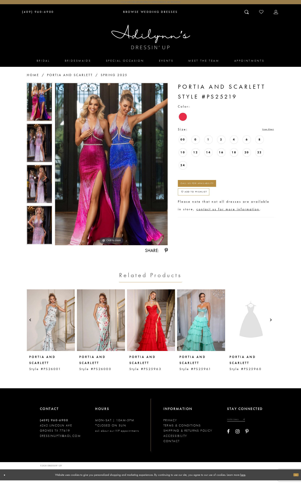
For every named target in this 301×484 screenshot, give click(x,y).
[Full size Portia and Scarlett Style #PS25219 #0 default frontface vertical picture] (111, 168)
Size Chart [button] (263, 133)
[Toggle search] (247, 15)
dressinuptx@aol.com (60, 439)
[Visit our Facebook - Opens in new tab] (228, 438)
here (242, 478)
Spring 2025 (114, 79)
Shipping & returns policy (187, 434)
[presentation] (51, 323)
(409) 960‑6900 (54, 424)
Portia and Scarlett (70, 79)
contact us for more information (228, 227)
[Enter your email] (244, 424)
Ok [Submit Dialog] (294, 478)
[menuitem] (43, 64)
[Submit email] (258, 424)
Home (33, 79)
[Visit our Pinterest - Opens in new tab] (247, 438)
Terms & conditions (182, 429)
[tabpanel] (39, 107)
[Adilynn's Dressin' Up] (150, 41)
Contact (171, 445)
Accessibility (175, 439)
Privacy (170, 424)
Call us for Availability (213, 191)
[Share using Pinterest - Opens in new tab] (166, 254)
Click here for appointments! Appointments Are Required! (150, 4)
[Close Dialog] (6, 478)
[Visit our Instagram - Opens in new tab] (238, 438)
